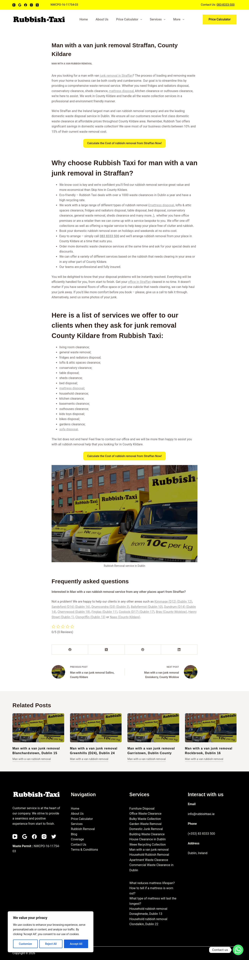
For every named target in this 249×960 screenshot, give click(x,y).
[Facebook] (25, 5)
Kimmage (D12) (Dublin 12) (173, 601)
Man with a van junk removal (149, 849)
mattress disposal (121, 91)
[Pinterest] (143, 650)
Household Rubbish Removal (149, 854)
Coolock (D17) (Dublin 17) (137, 612)
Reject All (51, 943)
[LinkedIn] (179, 650)
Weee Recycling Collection (147, 844)
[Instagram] (31, 5)
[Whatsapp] (238, 950)
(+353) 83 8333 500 (201, 833)
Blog (74, 834)
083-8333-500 (226, 4)
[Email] (19, 5)
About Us (102, 19)
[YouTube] (13, 5)
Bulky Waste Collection (145, 819)
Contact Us (78, 844)
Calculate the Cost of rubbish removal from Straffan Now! (124, 143)
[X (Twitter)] (37, 5)
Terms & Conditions (84, 849)
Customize (25, 943)
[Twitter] (53, 836)
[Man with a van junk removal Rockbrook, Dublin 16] (211, 727)
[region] (50, 931)
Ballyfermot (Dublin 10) (147, 607)
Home (83, 19)
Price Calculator (130, 19)
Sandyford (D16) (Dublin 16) (71, 607)
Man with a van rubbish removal (72, 63)
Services (158, 19)
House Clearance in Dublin (147, 839)
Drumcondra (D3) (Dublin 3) (110, 607)
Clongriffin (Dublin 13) (90, 617)
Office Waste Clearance (145, 813)
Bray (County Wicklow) (171, 612)
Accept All (76, 943)
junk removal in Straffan (116, 75)
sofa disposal (68, 429)
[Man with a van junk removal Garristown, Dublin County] (153, 727)
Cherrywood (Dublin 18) (74, 612)
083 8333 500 (109, 236)
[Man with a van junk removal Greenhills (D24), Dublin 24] (96, 727)
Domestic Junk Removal (146, 829)
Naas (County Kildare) (125, 617)
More (179, 19)
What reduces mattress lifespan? (152, 883)
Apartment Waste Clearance (148, 860)
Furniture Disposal (141, 808)
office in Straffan (139, 282)
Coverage (77, 839)
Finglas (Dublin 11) (104, 612)
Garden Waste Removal (145, 824)
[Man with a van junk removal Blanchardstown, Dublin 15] (38, 727)
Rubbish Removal (83, 829)
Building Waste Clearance (147, 834)
